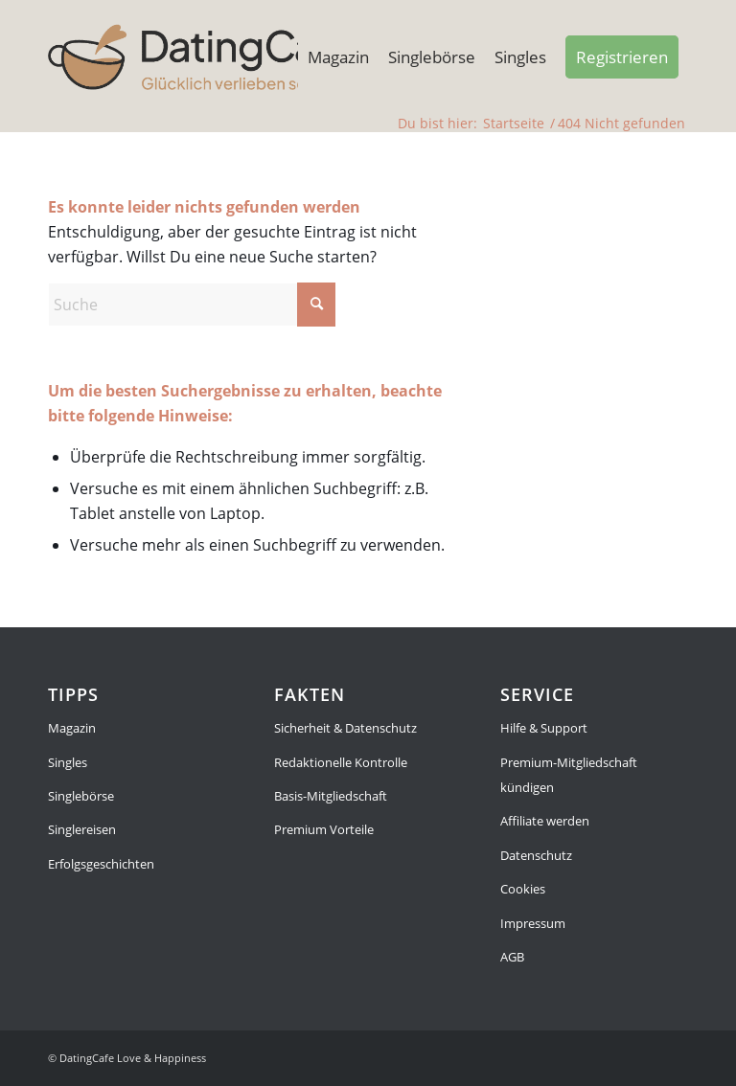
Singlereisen (82, 829)
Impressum (532, 923)
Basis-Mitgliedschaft (330, 795)
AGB (512, 956)
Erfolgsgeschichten (101, 863)
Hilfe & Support (543, 727)
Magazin (72, 727)
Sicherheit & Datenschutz (345, 727)
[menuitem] (338, 57)
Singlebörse (81, 795)
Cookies (522, 888)
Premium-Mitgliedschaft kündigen (568, 775)
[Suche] (191, 305)
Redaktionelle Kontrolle (340, 762)
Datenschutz (536, 855)
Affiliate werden (544, 820)
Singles (67, 762)
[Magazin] (201, 57)
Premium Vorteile (324, 829)
